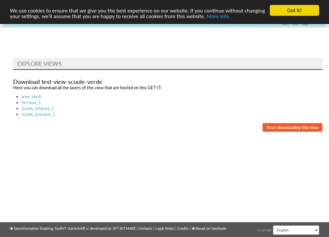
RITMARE (128, 228)
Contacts (146, 228)
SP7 (116, 228)
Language (264, 229)
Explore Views (39, 63)
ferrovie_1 (31, 102)
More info (218, 16)
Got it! (294, 10)
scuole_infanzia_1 (37, 108)
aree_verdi (31, 96)
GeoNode (218, 228)
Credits (183, 228)
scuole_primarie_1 (38, 114)
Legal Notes (165, 228)
